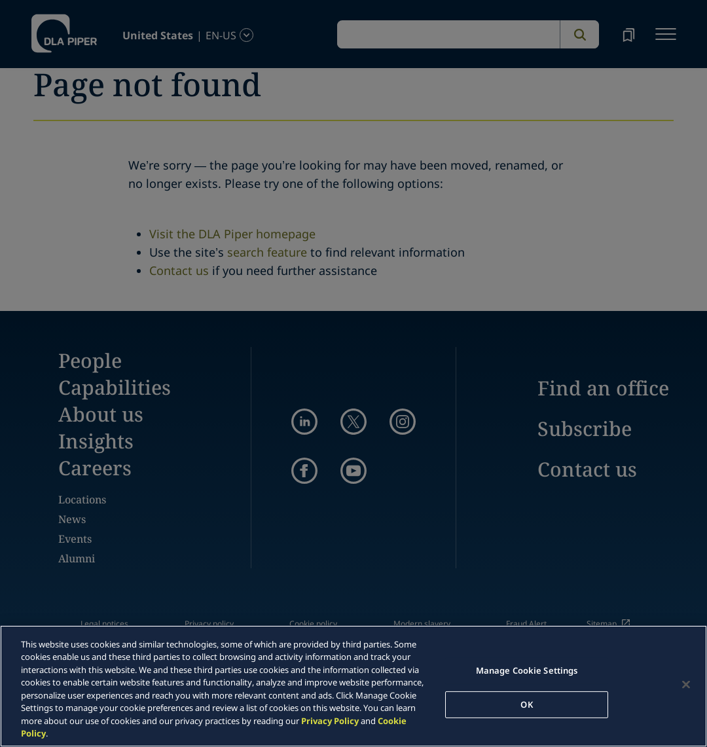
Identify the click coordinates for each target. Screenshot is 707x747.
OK (526, 704)
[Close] (686, 684)
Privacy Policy (330, 721)
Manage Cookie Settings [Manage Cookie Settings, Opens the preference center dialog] (527, 670)
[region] (353, 686)
